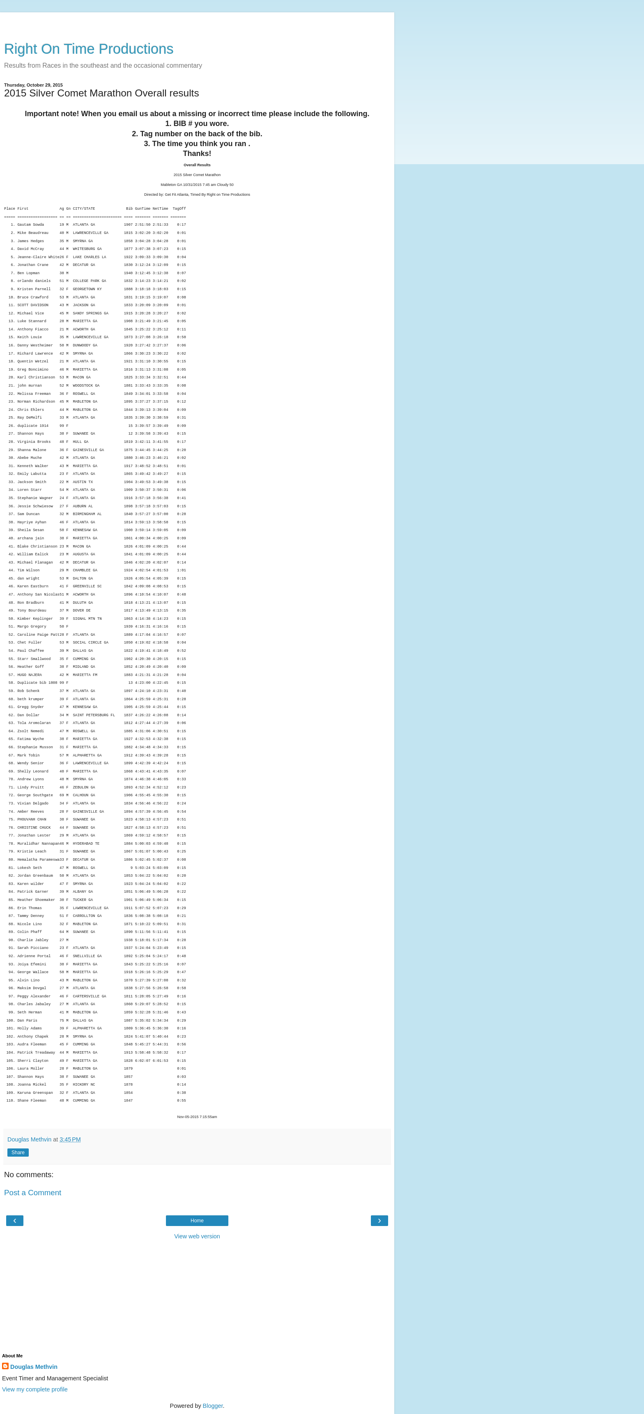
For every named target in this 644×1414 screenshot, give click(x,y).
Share (18, 1152)
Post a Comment (32, 1192)
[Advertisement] (197, 22)
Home (197, 1221)
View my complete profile (35, 1389)
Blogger (213, 1406)
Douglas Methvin (34, 1367)
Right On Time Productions (89, 49)
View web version (197, 1236)
